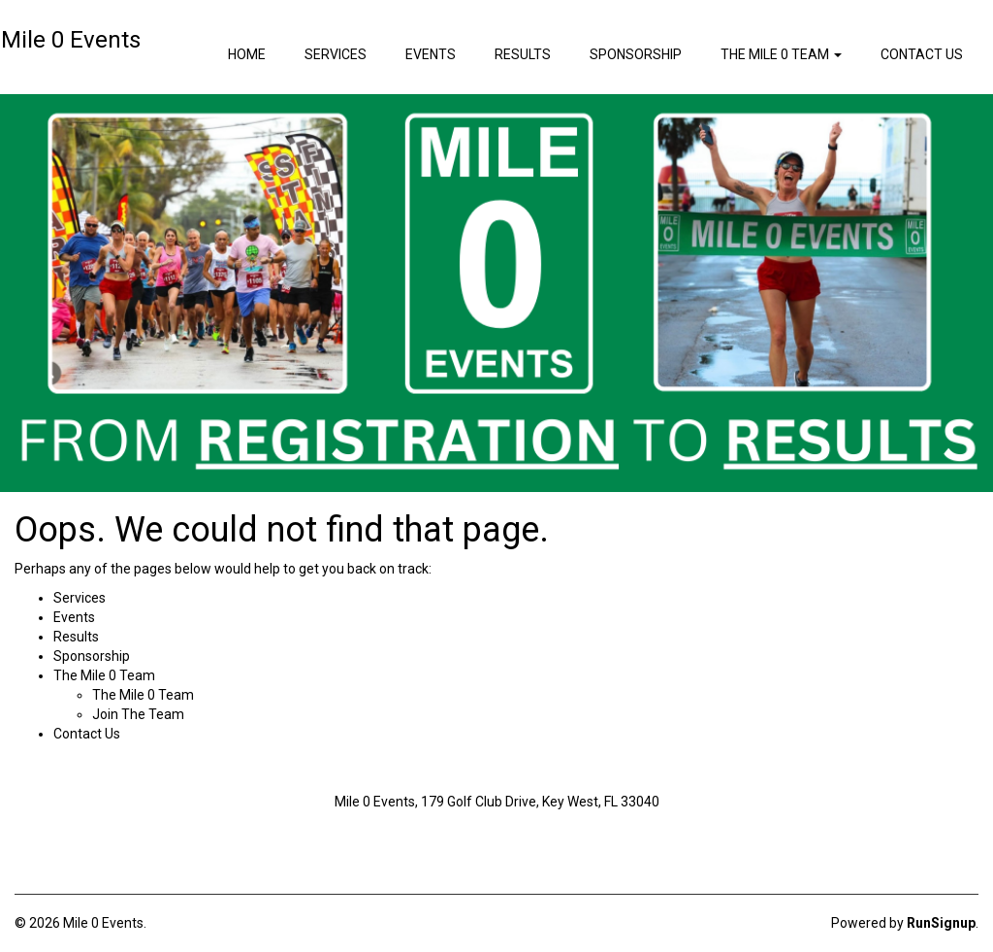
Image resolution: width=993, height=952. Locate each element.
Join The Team (138, 714)
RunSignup (941, 923)
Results (523, 54)
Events (430, 54)
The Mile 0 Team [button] (781, 54)
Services (335, 54)
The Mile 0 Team (143, 695)
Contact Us (922, 54)
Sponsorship (636, 54)
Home (247, 54)
